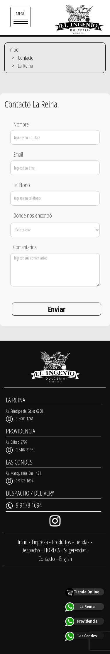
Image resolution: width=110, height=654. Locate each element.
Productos (61, 542)
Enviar (56, 309)
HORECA (52, 550)
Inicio (13, 49)
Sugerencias (75, 550)
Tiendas (82, 542)
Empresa (40, 542)
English (65, 559)
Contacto (25, 58)
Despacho (30, 550)
